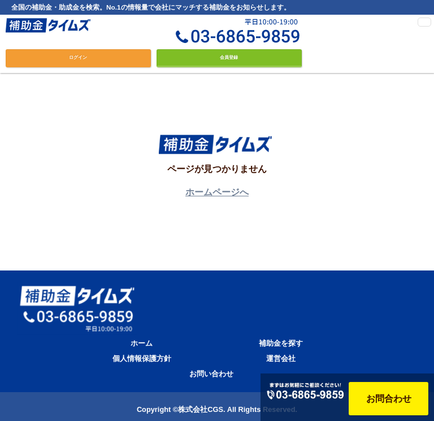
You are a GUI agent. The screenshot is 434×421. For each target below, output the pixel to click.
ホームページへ (217, 192)
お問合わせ (388, 398)
